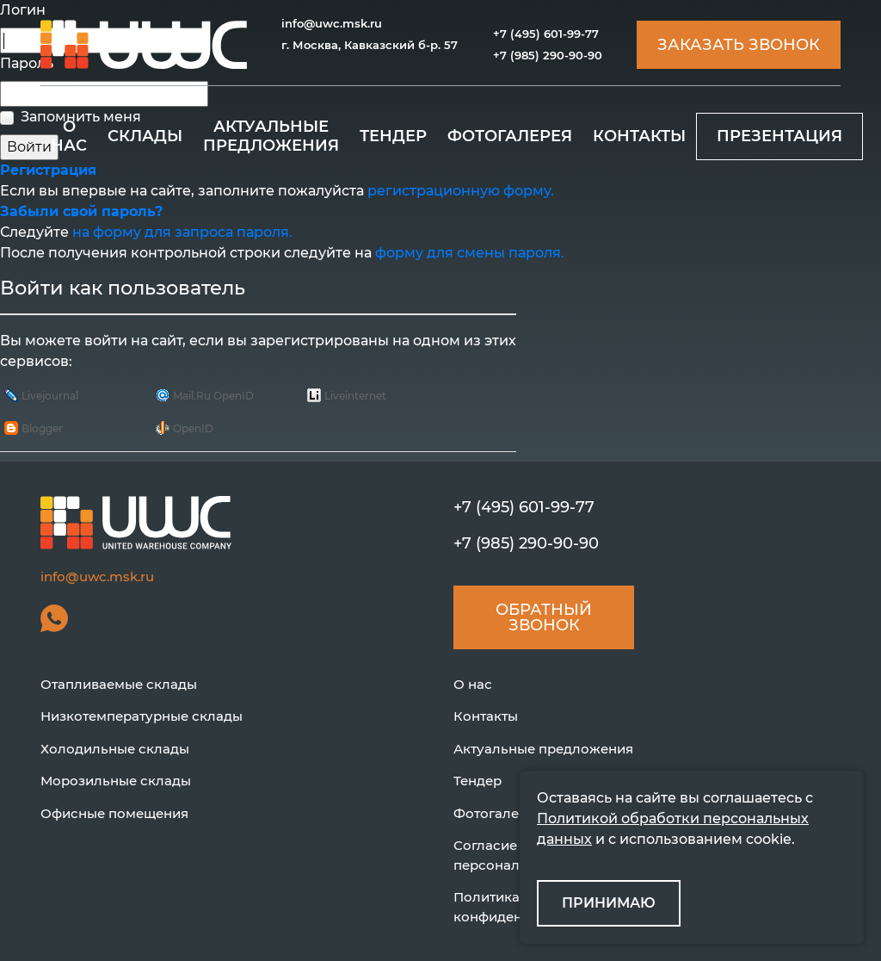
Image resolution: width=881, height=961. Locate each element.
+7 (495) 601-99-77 (546, 33)
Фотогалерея (498, 813)
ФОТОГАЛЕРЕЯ (509, 136)
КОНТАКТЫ (639, 136)
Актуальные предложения (543, 749)
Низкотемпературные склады (141, 716)
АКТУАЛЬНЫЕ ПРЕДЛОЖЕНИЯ (271, 136)
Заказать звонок (738, 44)
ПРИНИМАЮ (609, 903)
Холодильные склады (114, 749)
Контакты (485, 716)
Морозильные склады (115, 780)
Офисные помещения (114, 813)
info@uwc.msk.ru (331, 23)
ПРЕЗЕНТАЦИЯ (779, 136)
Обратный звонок (544, 617)
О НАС (69, 136)
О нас (472, 684)
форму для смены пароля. (469, 253)
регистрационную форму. (460, 191)
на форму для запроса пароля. (182, 232)
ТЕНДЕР (393, 136)
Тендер (477, 780)
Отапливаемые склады (118, 684)
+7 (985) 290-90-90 (547, 55)
